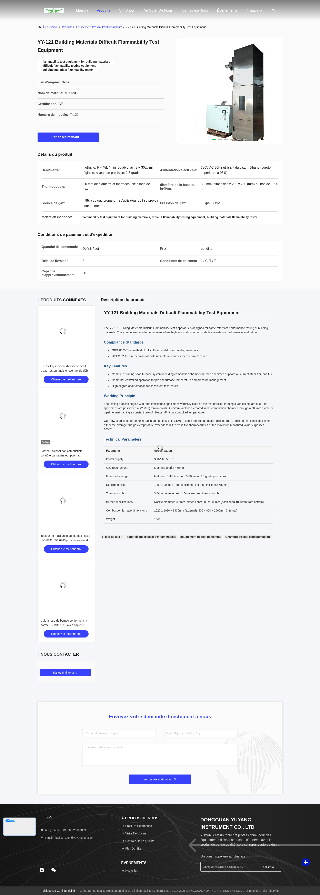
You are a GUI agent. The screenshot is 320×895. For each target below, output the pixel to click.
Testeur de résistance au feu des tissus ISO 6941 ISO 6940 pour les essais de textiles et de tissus (65, 540)
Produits (103, 10)
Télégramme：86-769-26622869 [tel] (63, 830)
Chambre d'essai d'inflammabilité (247, 536)
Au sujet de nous (158, 10)
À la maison (51, 27)
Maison (82, 10)
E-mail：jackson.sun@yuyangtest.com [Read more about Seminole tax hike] (66, 837)
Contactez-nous (195, 10)
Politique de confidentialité (58, 890)
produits (67, 27)
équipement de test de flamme (200, 536)
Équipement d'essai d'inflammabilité (99, 27)
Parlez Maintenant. (68, 137)
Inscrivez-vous (269, 866)
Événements (227, 10)
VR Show (126, 10)
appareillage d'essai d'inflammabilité (151, 536)
